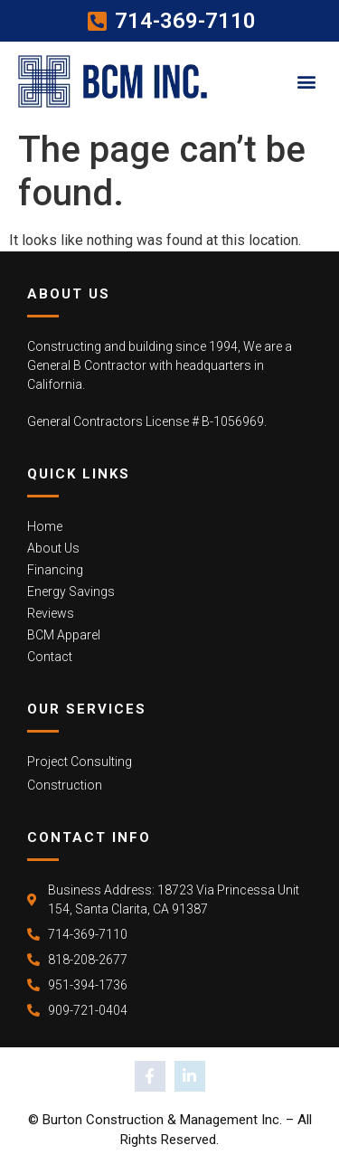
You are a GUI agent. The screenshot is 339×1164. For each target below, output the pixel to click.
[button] (306, 81)
